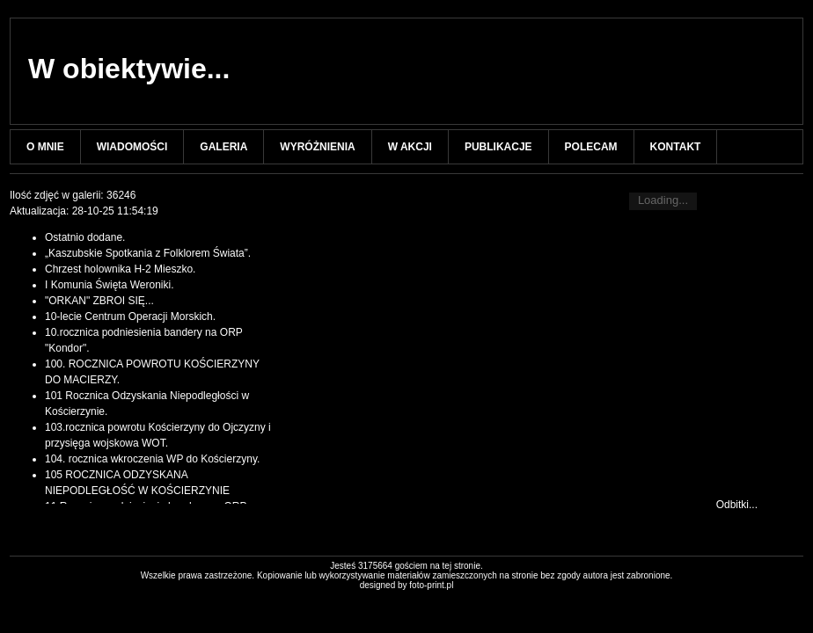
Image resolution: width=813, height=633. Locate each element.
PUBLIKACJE (498, 147)
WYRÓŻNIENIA (317, 147)
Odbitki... (737, 504)
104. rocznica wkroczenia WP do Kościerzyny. (152, 459)
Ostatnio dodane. (85, 237)
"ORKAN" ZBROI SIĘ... (99, 301)
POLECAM (591, 147)
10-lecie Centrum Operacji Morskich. (130, 316)
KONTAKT (675, 147)
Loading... (663, 200)
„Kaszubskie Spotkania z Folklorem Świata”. (148, 253)
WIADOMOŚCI (132, 147)
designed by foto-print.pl (407, 585)
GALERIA (223, 147)
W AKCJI (410, 147)
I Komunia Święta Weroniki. (109, 285)
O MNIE (45, 147)
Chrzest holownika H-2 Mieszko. (120, 269)
